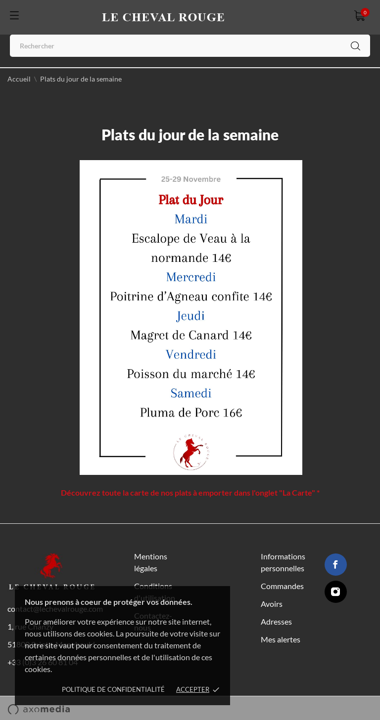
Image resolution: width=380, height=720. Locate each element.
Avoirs (272, 603)
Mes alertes (280, 639)
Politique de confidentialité (113, 689)
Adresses (276, 621)
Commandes (282, 586)
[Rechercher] (190, 46)
